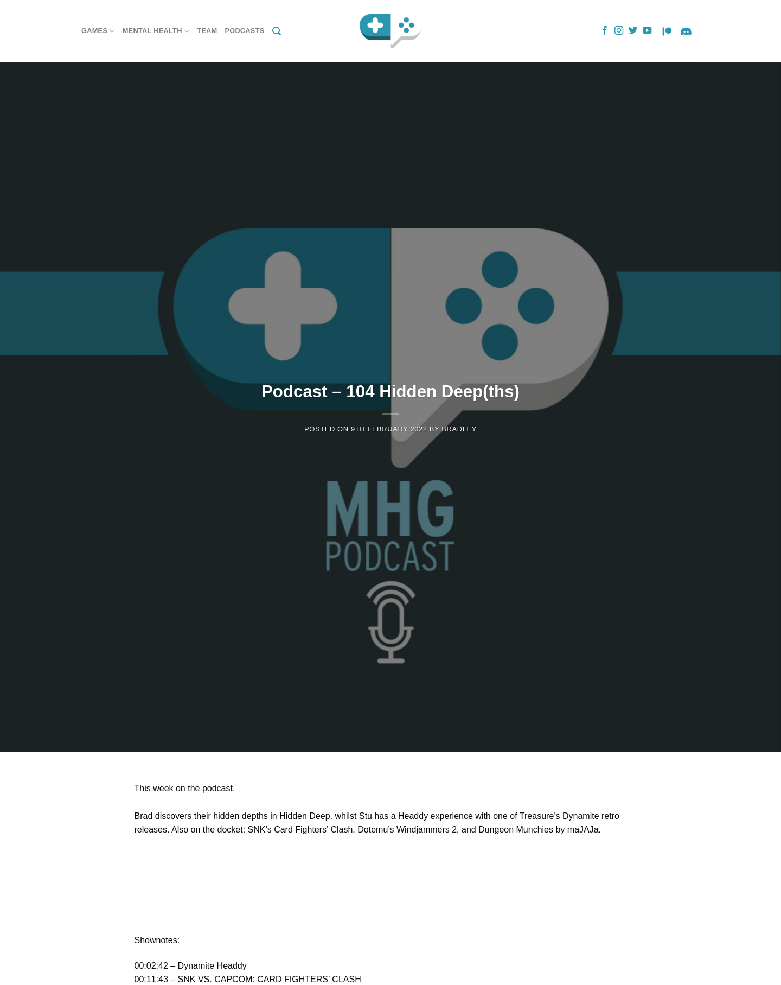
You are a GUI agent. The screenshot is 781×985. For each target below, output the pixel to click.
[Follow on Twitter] (633, 31)
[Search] (276, 31)
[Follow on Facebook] (604, 31)
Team (207, 31)
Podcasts (244, 31)
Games (98, 31)
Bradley (459, 429)
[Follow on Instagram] (618, 31)
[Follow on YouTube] (647, 31)
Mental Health (156, 31)
